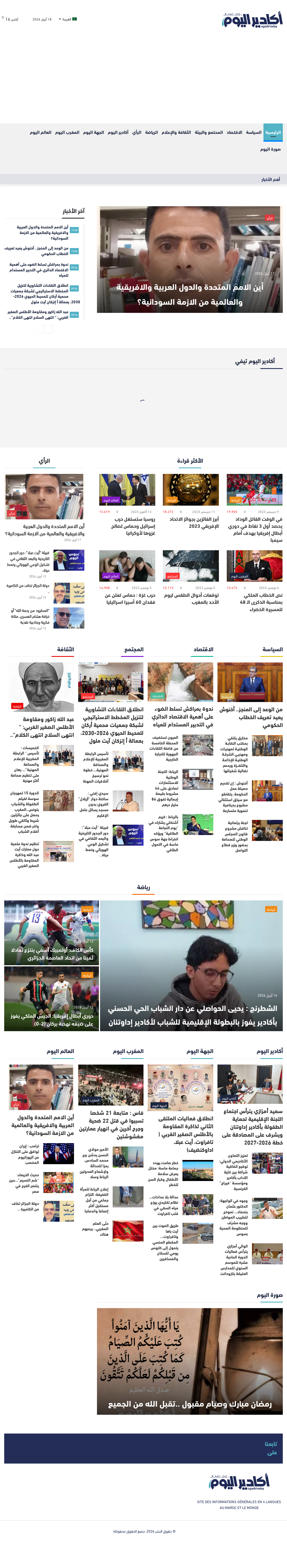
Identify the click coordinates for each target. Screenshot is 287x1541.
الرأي (136, 132)
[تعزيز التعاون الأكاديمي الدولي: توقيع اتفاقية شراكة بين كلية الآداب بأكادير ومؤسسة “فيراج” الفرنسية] (267, 1163)
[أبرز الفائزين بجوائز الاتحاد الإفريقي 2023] (191, 490)
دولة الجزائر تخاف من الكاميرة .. (27, 588)
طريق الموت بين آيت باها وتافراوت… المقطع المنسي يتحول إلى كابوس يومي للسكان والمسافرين (164, 1242)
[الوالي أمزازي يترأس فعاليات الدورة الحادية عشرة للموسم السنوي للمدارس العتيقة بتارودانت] (267, 1253)
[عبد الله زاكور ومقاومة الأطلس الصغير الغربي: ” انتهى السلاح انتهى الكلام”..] (41, 687)
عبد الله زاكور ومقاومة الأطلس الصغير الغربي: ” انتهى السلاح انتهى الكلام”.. (42, 726)
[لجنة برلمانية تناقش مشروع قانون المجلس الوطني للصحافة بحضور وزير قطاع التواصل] (267, 830)
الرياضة (151, 132)
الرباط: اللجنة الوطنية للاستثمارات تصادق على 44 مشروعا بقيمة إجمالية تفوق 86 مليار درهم (165, 788)
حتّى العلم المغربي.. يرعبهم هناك (95, 1228)
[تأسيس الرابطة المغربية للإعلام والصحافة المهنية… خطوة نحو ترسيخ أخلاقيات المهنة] (128, 761)
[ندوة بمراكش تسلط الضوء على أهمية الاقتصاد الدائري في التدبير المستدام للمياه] (180, 681)
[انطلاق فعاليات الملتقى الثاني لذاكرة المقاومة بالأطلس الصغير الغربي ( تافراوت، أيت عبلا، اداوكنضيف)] (180, 1088)
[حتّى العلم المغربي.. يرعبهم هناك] (128, 1231)
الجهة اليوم (93, 132)
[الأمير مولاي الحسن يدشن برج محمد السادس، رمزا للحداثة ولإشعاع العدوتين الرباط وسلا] (128, 1157)
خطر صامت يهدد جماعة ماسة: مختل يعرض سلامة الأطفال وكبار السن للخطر (163, 1173)
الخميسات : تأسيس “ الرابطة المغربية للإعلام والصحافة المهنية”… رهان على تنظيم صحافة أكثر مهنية (25, 764)
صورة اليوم (270, 149)
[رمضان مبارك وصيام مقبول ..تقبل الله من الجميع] (190, 1361)
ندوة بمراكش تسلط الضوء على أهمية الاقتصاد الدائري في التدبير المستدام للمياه (182, 716)
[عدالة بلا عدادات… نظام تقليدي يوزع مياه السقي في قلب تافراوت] (197, 1204)
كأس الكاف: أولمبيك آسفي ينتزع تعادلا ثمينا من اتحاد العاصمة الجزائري (56, 949)
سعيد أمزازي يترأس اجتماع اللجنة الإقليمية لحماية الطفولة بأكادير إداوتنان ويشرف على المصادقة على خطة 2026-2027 (252, 1126)
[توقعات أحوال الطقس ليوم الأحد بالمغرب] (191, 566)
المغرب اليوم (67, 132)
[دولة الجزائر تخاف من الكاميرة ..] (69, 593)
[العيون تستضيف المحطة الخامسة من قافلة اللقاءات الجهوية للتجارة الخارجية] (197, 745)
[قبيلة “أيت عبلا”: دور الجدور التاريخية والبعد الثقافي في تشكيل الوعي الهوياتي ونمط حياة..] (69, 560)
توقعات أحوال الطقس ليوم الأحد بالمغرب (191, 598)
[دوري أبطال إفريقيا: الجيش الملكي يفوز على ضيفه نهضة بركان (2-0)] (51, 998)
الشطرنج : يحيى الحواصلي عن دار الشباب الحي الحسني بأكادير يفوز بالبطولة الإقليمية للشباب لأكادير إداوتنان (191, 1006)
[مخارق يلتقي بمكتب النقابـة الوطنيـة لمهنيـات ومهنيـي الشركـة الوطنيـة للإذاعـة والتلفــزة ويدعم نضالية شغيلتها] (267, 745)
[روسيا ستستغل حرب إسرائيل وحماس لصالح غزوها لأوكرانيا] (127, 490)
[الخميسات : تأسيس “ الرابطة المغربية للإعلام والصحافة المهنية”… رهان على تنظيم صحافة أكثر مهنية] (58, 755)
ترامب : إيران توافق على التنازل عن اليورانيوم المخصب (25, 1154)
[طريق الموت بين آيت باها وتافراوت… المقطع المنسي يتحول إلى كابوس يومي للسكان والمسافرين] (197, 1233)
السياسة (253, 132)
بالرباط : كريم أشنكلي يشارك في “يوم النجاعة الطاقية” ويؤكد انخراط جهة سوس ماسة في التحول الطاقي (163, 833)
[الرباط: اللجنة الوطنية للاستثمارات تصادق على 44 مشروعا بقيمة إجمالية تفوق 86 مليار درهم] (197, 779)
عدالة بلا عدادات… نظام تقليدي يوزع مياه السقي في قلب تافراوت (163, 1205)
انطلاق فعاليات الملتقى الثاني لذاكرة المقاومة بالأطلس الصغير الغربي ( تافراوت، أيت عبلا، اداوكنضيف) (185, 1133)
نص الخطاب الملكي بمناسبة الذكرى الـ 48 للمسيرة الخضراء (261, 601)
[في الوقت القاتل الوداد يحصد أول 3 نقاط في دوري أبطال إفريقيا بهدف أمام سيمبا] (255, 490)
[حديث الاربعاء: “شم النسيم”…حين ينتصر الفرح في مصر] (58, 1182)
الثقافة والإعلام (176, 132)
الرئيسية (273, 132)
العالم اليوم (40, 132)
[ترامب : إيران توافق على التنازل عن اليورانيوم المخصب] (58, 1153)
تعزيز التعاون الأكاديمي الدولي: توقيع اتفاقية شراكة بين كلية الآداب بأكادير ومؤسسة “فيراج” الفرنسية (233, 1172)
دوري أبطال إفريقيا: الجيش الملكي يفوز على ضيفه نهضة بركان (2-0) (55, 1019)
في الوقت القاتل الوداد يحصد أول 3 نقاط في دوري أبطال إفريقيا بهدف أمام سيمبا (255, 529)
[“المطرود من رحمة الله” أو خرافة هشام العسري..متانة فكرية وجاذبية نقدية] (69, 618)
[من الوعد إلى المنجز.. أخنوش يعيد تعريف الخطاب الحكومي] (250, 682)
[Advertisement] (143, 81)
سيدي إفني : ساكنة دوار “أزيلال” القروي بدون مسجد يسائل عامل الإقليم (93, 803)
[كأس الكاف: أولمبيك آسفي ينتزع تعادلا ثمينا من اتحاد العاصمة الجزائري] (51, 932)
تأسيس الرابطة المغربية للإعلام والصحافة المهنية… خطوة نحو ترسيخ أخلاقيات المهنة (95, 767)
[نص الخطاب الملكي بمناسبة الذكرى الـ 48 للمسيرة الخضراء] (255, 566)
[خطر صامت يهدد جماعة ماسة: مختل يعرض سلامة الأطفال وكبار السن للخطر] (197, 1170)
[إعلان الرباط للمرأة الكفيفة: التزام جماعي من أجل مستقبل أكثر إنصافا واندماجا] (128, 1196)
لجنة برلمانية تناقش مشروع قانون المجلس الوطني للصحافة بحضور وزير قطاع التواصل (235, 836)
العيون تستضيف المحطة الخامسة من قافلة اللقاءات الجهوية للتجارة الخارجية (163, 748)
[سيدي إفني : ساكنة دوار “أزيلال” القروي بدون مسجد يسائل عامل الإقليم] (128, 800)
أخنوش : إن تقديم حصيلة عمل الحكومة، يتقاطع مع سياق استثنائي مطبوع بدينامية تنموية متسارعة (233, 796)
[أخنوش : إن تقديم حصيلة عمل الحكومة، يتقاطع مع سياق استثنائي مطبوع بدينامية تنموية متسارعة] (267, 790)
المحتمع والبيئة (209, 132)
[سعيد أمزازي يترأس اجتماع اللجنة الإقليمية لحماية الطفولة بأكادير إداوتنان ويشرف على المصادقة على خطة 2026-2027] (250, 1084)
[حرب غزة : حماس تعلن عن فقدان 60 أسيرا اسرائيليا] (127, 566)
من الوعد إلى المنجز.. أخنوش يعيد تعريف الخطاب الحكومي (251, 716)
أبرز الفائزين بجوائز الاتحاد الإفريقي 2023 (194, 522)
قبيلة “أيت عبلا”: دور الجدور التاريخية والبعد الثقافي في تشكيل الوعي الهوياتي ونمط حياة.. (28, 561)
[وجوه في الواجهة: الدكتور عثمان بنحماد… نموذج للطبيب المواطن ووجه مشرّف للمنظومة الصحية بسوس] (267, 1208)
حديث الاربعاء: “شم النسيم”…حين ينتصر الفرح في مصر (24, 1183)
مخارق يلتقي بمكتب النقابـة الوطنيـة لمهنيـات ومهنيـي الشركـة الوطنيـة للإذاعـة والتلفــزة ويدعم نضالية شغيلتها (234, 754)
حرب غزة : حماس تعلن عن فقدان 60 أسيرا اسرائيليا (130, 598)
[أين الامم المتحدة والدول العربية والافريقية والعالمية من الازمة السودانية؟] (190, 259)
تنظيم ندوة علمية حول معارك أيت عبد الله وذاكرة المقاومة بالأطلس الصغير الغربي (24, 854)
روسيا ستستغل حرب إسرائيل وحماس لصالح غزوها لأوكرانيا (133, 525)
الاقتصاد (234, 132)
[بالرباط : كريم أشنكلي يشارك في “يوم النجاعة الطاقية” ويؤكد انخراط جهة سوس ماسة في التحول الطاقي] (197, 824)
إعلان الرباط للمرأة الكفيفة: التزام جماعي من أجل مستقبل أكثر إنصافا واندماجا (94, 1199)
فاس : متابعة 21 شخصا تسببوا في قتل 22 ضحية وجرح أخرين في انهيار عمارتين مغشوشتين (111, 1124)
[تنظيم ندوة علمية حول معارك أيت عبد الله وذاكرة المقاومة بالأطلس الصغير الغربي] (58, 851)
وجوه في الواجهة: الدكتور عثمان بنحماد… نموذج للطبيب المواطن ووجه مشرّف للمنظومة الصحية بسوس (233, 1217)
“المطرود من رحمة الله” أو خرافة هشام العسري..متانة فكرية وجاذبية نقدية (30, 616)
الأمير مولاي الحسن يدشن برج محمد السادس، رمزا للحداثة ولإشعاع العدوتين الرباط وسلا (94, 1162)
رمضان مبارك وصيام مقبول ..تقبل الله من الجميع (190, 1394)
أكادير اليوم (118, 132)
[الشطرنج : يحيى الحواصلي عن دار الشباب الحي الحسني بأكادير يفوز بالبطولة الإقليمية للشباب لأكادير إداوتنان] (191, 965)
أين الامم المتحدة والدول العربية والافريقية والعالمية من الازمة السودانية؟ (190, 284)
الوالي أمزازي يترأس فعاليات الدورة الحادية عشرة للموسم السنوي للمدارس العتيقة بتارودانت (234, 1259)
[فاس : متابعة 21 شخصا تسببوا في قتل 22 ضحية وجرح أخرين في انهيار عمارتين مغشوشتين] (111, 1085)
